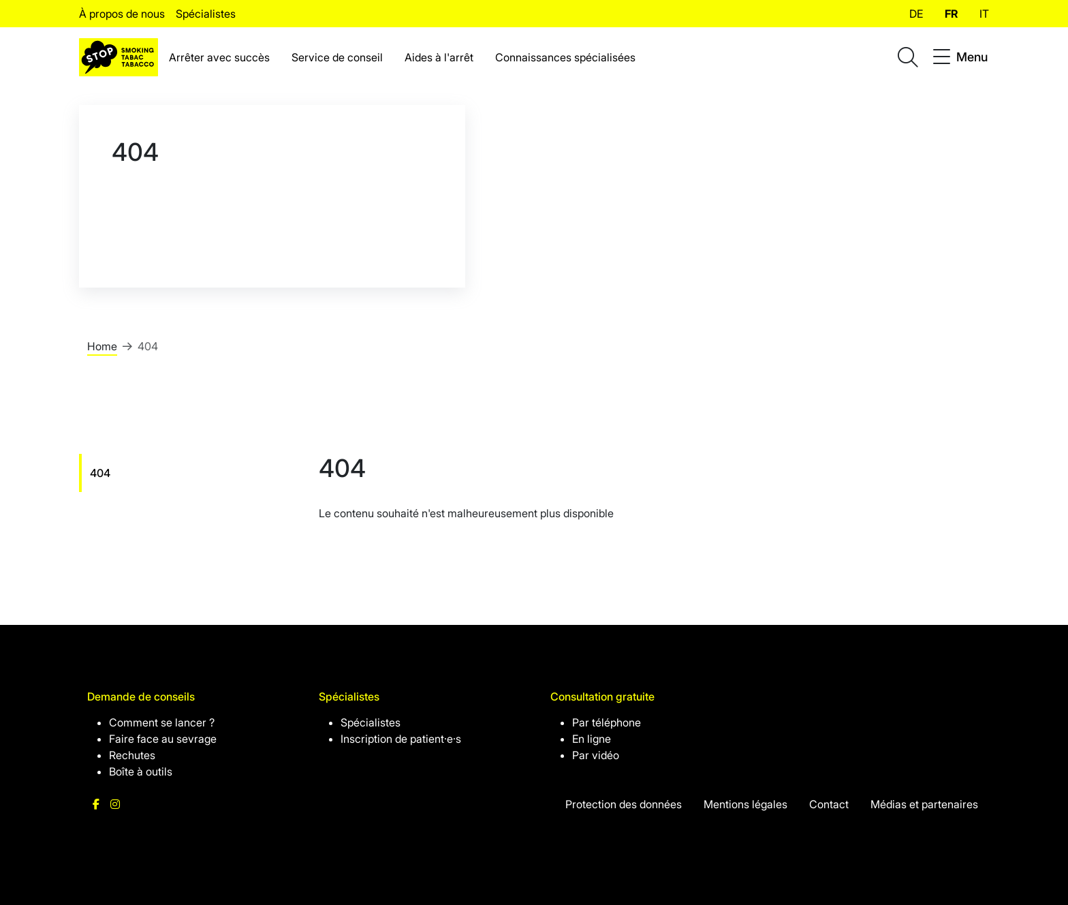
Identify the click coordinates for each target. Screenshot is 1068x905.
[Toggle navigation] (960, 57)
